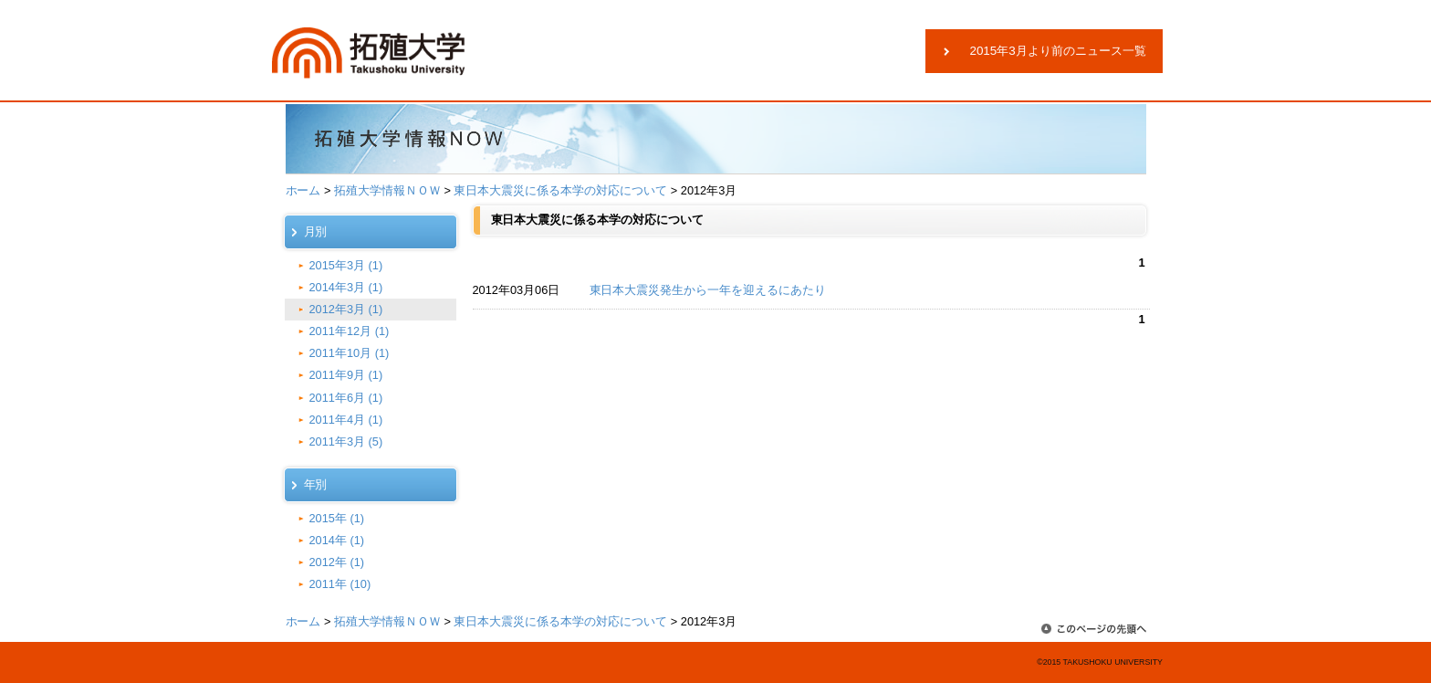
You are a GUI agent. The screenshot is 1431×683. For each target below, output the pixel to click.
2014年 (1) (337, 540)
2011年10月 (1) (349, 353)
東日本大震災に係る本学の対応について (560, 190)
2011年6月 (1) (346, 398)
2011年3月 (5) (346, 441)
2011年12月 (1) (349, 331)
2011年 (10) (340, 584)
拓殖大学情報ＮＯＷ (387, 190)
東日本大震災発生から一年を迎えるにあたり (708, 290)
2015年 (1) (337, 518)
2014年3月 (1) (346, 287)
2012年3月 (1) (346, 309)
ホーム (303, 190)
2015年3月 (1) (346, 265)
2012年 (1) (337, 562)
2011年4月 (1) (346, 419)
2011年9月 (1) (346, 375)
